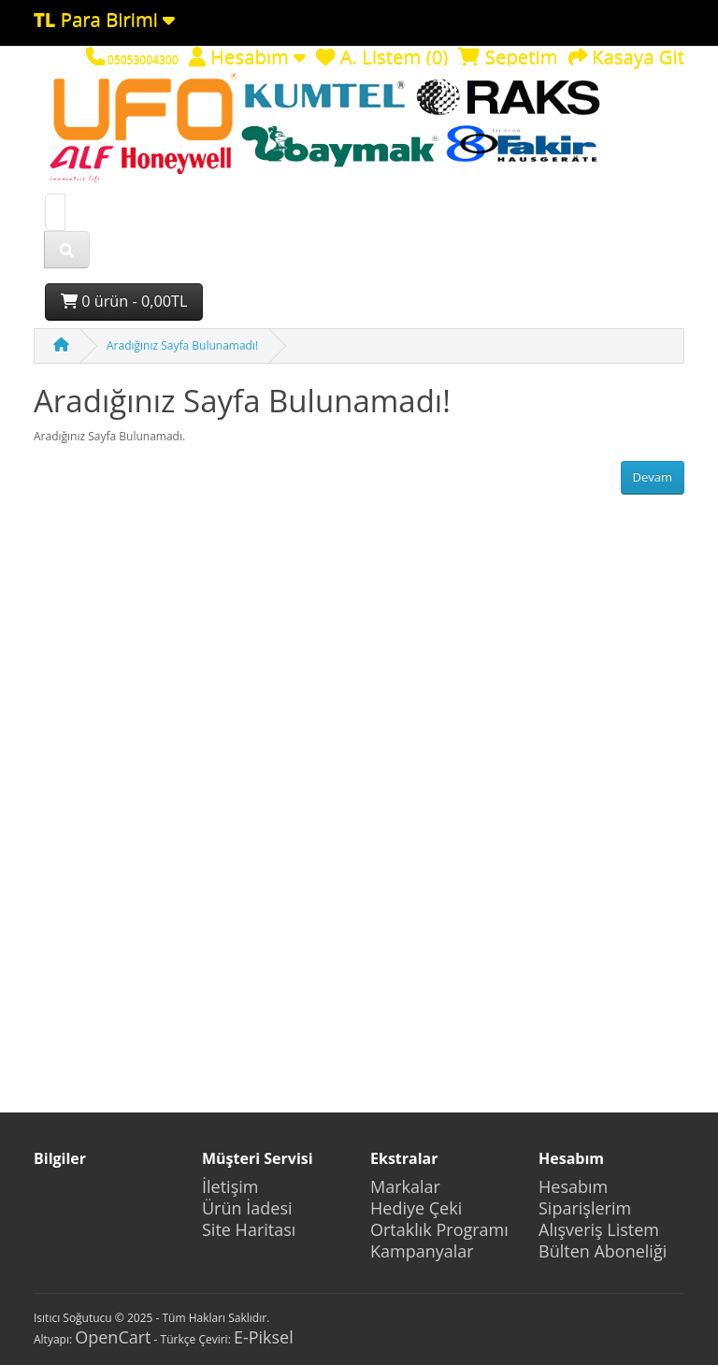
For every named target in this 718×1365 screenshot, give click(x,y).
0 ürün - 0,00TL (124, 301)
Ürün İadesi (247, 1208)
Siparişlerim (584, 1208)
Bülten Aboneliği (602, 1251)
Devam (653, 476)
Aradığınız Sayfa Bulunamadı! (182, 345)
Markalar (405, 1186)
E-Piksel (264, 1337)
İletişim (230, 1186)
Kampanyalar (422, 1251)
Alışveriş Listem (598, 1229)
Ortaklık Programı (439, 1229)
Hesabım (573, 1186)
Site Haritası (248, 1229)
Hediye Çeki (416, 1208)
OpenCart (113, 1337)
